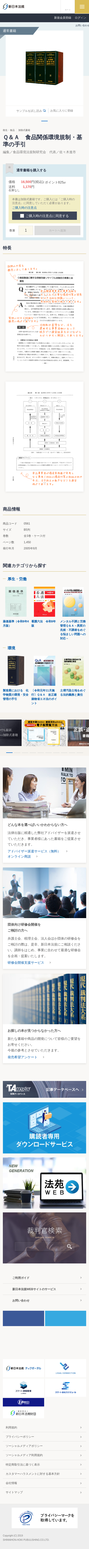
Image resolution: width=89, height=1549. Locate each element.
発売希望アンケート (22, 1057)
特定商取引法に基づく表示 (23, 1464)
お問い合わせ (20, 1300)
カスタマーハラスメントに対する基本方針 (33, 1473)
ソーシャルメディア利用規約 (24, 1455)
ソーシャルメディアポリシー (24, 1446)
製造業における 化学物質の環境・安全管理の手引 (15, 695)
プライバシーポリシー (20, 1436)
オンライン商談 (19, 856)
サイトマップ (14, 1492)
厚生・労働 (17, 579)
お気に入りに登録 (61, 110)
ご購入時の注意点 (24, 207)
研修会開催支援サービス (26, 962)
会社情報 (11, 1483)
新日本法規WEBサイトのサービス (34, 1289)
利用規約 (11, 1427)
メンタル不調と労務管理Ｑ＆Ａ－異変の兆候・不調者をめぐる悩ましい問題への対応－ (73, 630)
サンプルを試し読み (29, 111)
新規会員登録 (62, 17)
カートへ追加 (57, 230)
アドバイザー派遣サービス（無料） (34, 851)
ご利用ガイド (20, 1278)
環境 (11, 648)
